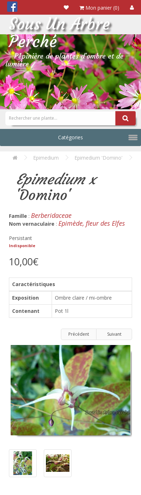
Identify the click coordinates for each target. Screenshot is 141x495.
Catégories (70, 137)
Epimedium (46, 157)
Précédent (78, 334)
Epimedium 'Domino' (98, 157)
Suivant (114, 334)
